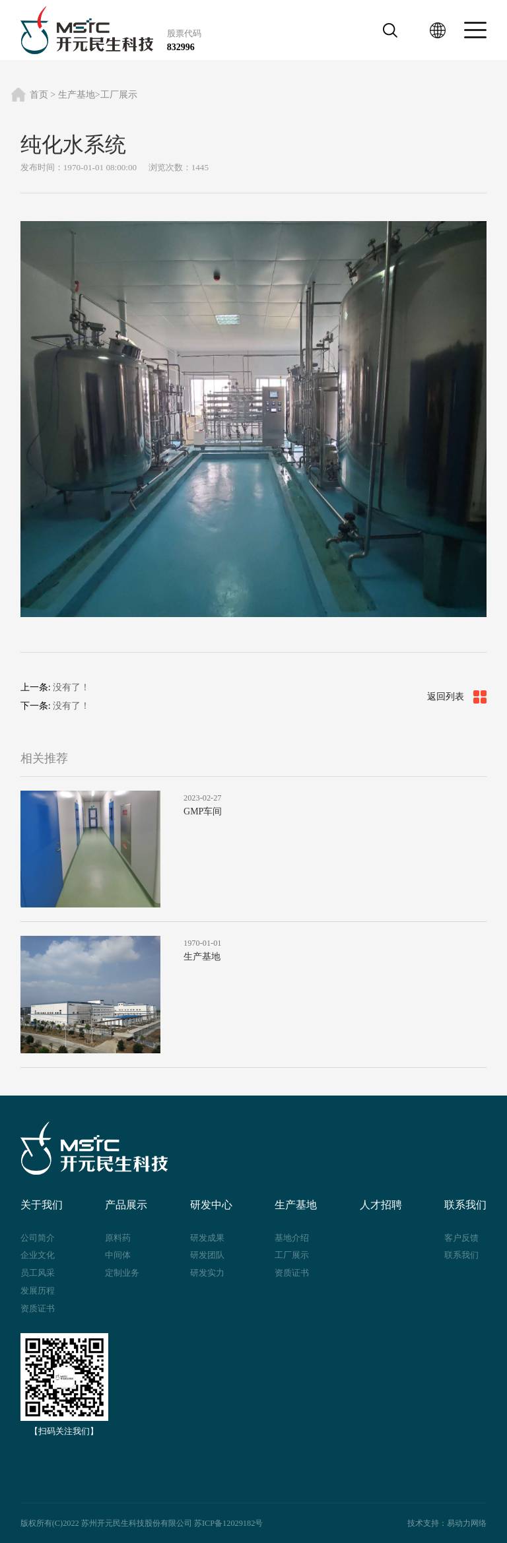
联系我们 (461, 1255)
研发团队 (207, 1255)
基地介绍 (292, 1238)
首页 (39, 95)
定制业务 (122, 1273)
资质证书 (37, 1308)
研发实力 (207, 1273)
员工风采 (37, 1273)
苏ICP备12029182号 (228, 1523)
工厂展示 (118, 95)
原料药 (118, 1238)
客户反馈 (461, 1238)
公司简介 (37, 1238)
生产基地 (76, 95)
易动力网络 (467, 1523)
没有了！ (71, 687)
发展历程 (37, 1291)
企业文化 (37, 1255)
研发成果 (207, 1238)
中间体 (118, 1255)
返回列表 (457, 697)
